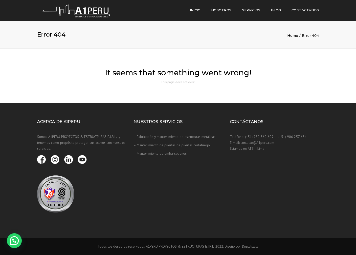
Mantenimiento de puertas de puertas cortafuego (173, 145)
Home (292, 35)
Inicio (195, 10)
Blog (276, 10)
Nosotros (221, 10)
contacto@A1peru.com (257, 142)
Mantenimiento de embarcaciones (162, 153)
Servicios (251, 10)
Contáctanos (305, 10)
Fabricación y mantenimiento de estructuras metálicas (176, 136)
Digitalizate (250, 246)
